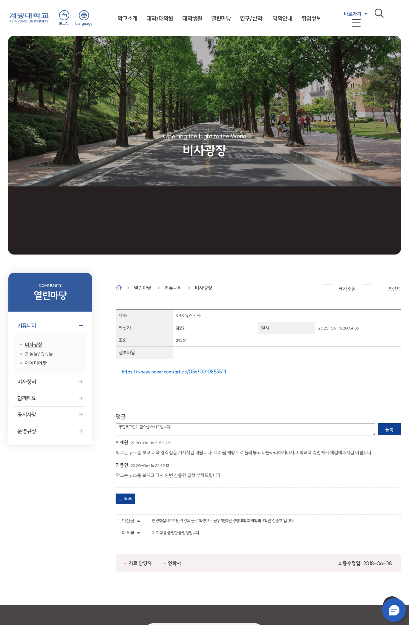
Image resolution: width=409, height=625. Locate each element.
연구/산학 (251, 18)
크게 (327, 289)
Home (119, 287)
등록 (389, 430)
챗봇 (394, 610)
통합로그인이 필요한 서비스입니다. (245, 429)
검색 (379, 13)
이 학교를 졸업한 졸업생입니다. (176, 533)
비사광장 (203, 288)
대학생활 (192, 18)
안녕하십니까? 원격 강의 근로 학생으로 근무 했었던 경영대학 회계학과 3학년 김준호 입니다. (223, 520)
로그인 (64, 23)
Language (84, 23)
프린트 (394, 289)
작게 (366, 289)
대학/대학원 (160, 18)
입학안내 (282, 18)
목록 (128, 499)
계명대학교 (29, 17)
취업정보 (311, 18)
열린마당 (221, 18)
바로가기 (352, 14)
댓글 (120, 416)
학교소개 (127, 18)
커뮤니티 (173, 288)
